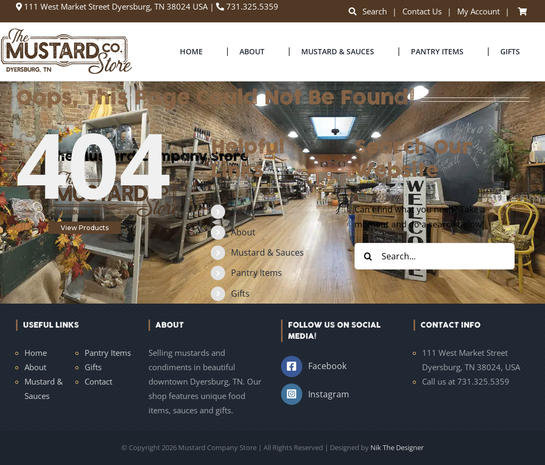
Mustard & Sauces (267, 252)
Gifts (240, 293)
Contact (98, 381)
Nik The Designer (397, 447)
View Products (85, 228)
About (243, 232)
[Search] (367, 256)
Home (243, 211)
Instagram (328, 394)
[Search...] (434, 256)
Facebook (327, 366)
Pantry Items (256, 273)
